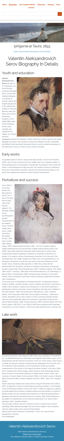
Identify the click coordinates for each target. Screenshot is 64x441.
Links (58, 4)
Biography (13, 4)
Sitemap (51, 4)
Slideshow (41, 4)
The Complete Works (27, 4)
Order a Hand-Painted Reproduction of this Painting (32, 51)
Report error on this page (32, 434)
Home (4, 4)
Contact (31, 7)
